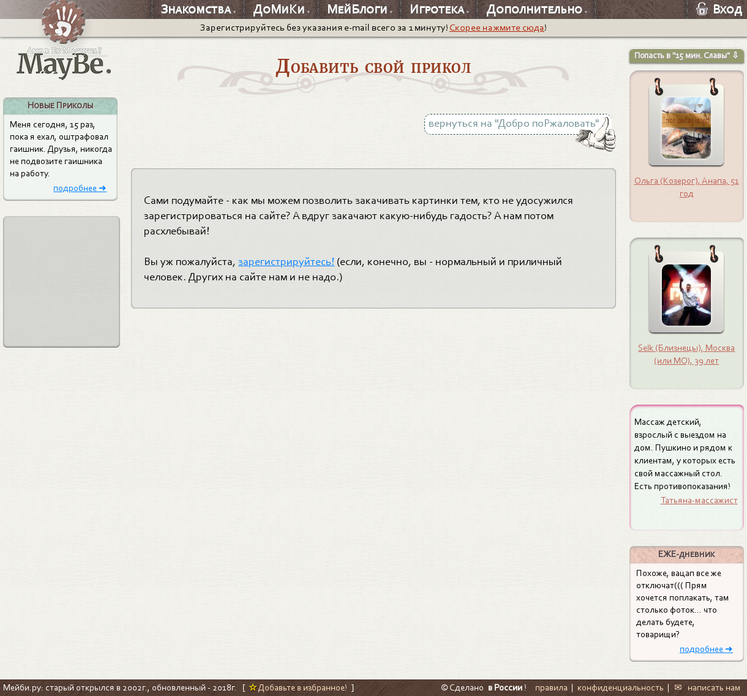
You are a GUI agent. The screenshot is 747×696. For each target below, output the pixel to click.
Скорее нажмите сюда (496, 27)
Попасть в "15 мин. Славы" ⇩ (686, 55)
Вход (719, 9)
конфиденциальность (620, 687)
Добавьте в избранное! (298, 687)
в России (505, 687)
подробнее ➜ (80, 188)
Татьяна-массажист (699, 500)
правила (551, 687)
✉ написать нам (707, 687)
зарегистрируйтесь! (286, 261)
